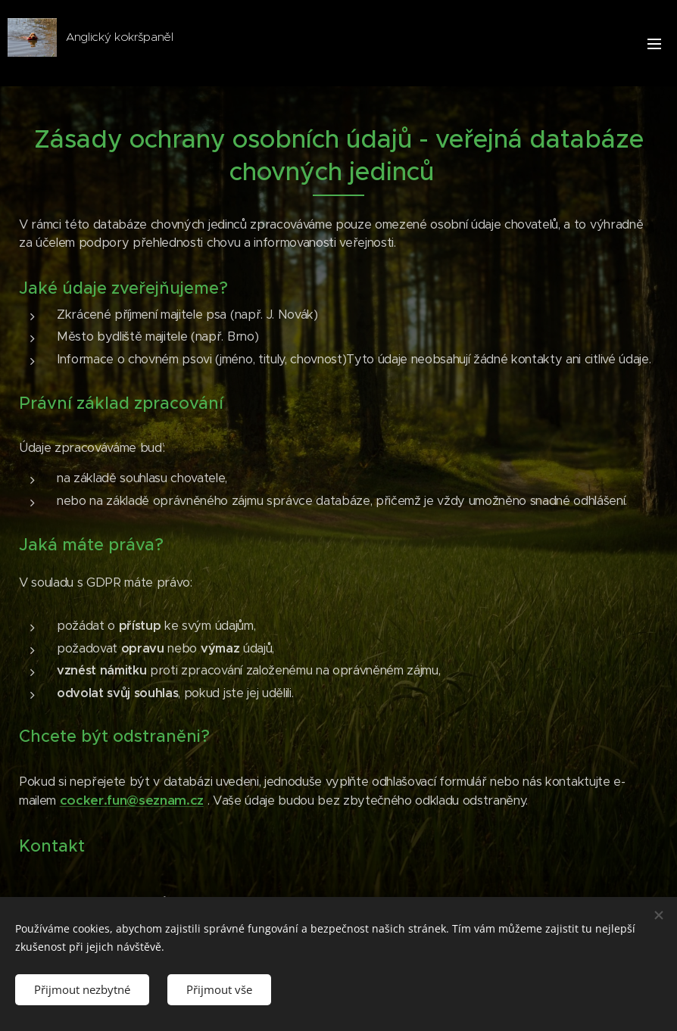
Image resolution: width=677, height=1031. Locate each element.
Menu (654, 44)
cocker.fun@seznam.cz (132, 800)
